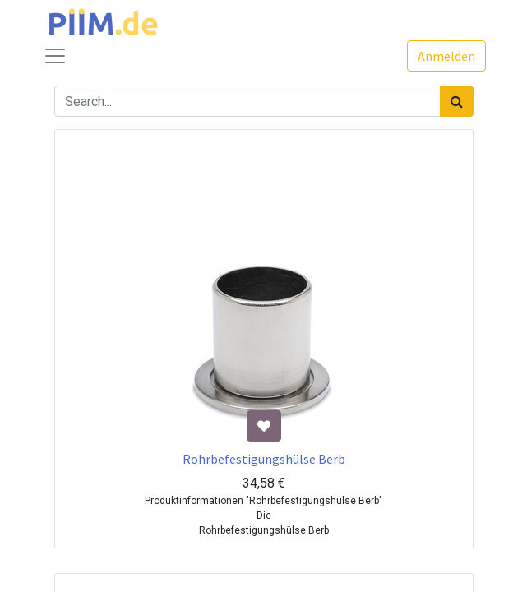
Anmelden (446, 56)
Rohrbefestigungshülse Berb (264, 459)
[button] (264, 426)
